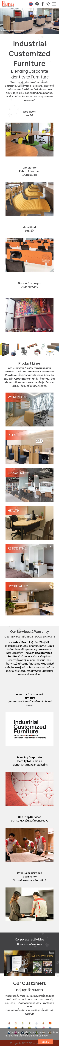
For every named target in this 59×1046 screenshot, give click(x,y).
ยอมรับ (45, 1042)
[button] (4, 21)
